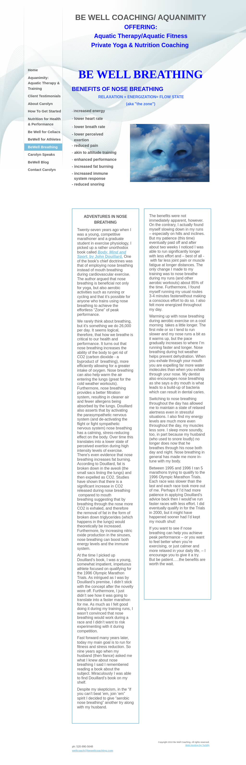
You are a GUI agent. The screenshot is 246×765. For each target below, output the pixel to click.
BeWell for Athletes (44, 139)
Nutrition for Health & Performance (44, 121)
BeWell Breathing (43, 147)
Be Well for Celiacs (44, 132)
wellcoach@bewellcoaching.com (92, 750)
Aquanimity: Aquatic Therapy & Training (44, 83)
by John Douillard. (101, 254)
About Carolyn (40, 104)
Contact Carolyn (42, 170)
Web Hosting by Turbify (197, 745)
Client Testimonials (44, 96)
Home (33, 70)
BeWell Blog (38, 162)
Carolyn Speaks (41, 154)
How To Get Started (44, 111)
